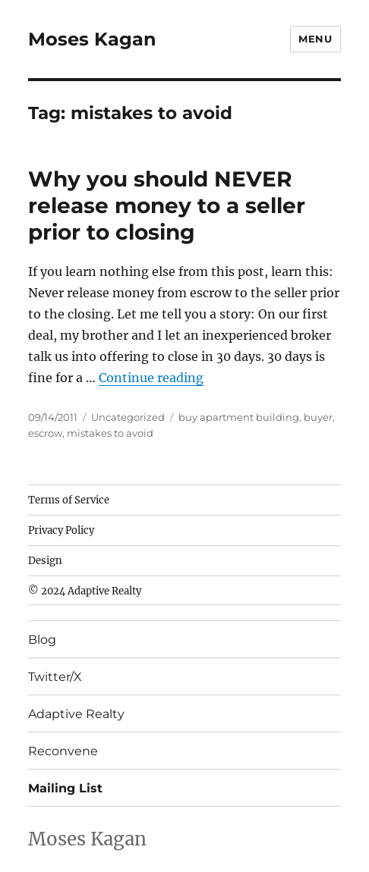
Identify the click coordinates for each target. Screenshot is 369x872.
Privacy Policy (61, 530)
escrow (45, 433)
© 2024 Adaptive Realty (84, 591)
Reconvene (63, 751)
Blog (42, 639)
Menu (315, 39)
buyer (318, 417)
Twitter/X (55, 677)
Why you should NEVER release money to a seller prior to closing (166, 205)
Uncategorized (128, 417)
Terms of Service (68, 500)
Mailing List (65, 788)
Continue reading (151, 377)
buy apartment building (238, 417)
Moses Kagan (92, 39)
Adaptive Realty (76, 714)
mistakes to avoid (110, 433)
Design (45, 560)
